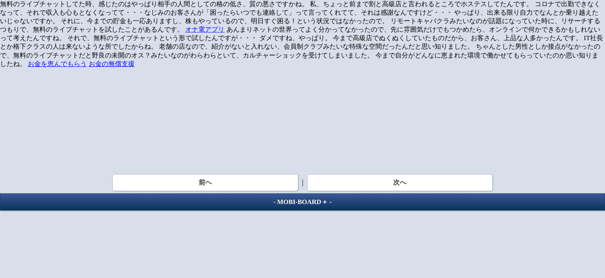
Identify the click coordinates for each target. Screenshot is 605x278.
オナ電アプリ (205, 29)
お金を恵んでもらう (57, 64)
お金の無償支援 (112, 64)
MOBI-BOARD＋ (302, 201)
